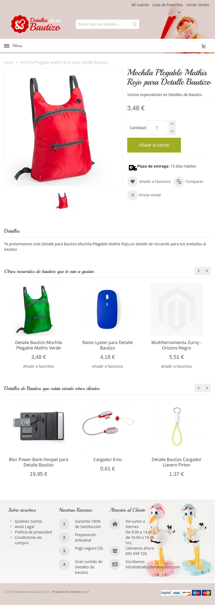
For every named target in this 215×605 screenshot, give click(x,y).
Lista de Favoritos (167, 4)
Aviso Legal (24, 526)
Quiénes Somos (28, 521)
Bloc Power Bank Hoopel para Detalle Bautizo (38, 462)
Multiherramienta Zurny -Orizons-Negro (176, 345)
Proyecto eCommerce (67, 592)
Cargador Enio (107, 459)
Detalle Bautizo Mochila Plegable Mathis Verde (38, 345)
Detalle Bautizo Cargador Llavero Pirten (177, 462)
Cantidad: (138, 127)
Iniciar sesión (197, 4)
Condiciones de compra (28, 540)
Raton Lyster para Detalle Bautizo (107, 345)
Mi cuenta (140, 4)
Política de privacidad (33, 532)
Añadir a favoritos (38, 366)
